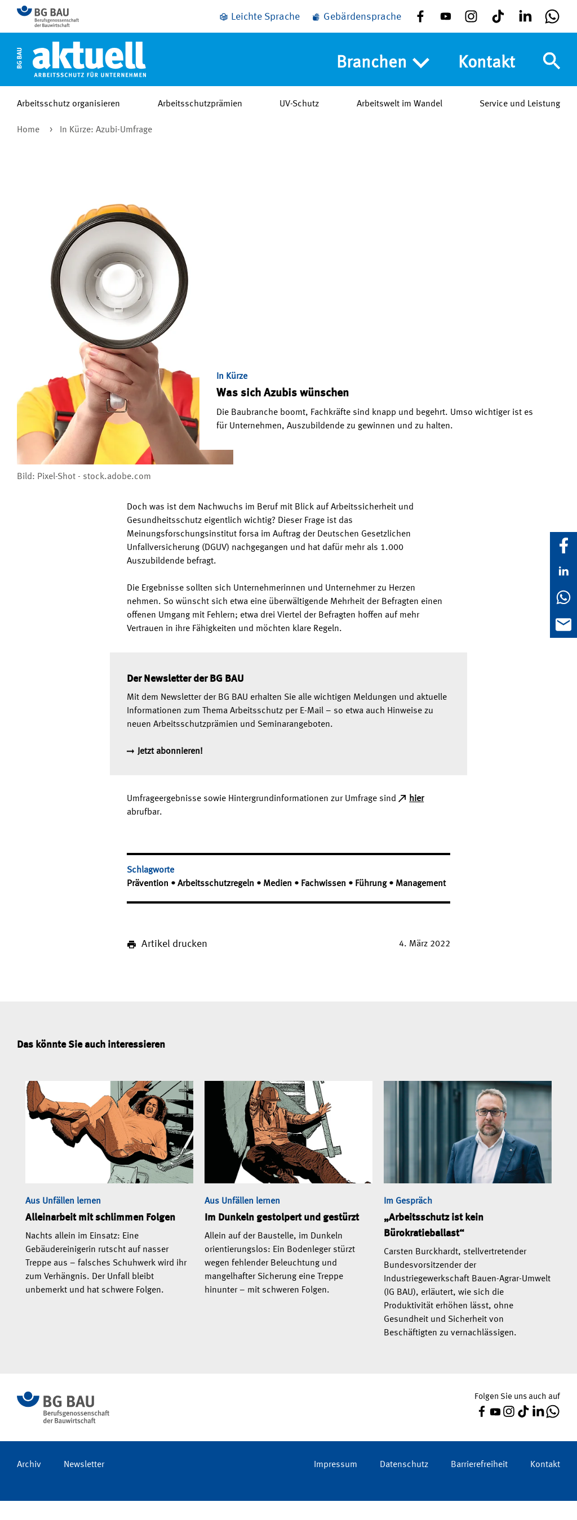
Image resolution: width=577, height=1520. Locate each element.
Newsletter (84, 1483)
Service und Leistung (520, 117)
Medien (278, 902)
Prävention (149, 902)
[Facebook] (563, 545)
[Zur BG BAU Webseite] (67, 23)
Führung (372, 902)
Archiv (29, 1483)
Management (421, 902)
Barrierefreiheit (479, 1483)
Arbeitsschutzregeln (216, 902)
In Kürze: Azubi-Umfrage (106, 149)
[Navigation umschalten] (551, 74)
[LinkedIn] (563, 571)
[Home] (81, 72)
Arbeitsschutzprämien (200, 117)
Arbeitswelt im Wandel (399, 117)
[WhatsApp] (563, 597)
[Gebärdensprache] (356, 24)
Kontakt (486, 76)
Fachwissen (324, 902)
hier (416, 817)
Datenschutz (404, 1483)
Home (29, 149)
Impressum (335, 1483)
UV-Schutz (299, 117)
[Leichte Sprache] (259, 24)
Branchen (382, 77)
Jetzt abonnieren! (170, 770)
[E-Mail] (563, 624)
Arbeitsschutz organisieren (68, 117)
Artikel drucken (174, 963)
